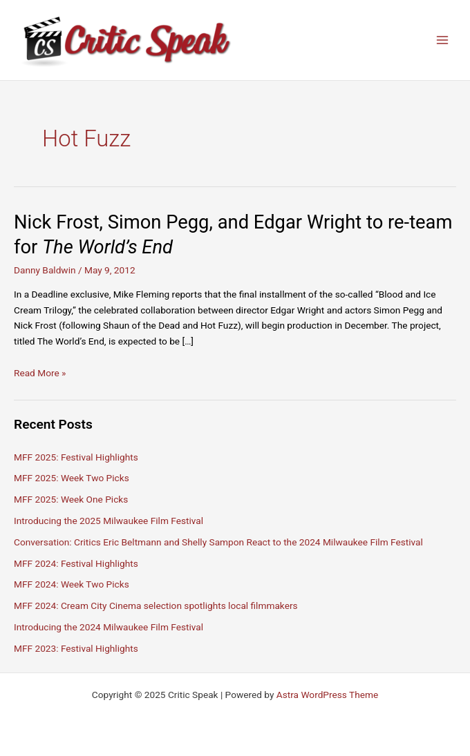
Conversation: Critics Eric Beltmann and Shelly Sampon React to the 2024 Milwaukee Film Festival (218, 541)
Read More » (40, 372)
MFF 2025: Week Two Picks (71, 477)
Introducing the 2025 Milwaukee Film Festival (108, 520)
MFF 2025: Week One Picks (71, 499)
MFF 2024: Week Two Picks (71, 584)
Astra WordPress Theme (327, 694)
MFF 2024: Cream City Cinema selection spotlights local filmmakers (156, 605)
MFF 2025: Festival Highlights (76, 457)
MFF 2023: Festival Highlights (76, 648)
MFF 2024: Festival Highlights (76, 563)
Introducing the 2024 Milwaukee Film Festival (108, 626)
